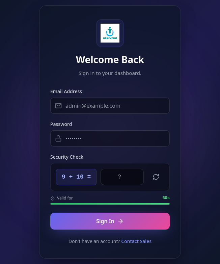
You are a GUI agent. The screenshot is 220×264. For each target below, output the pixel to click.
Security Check (66, 157)
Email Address (66, 91)
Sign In (110, 221)
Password (61, 124)
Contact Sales (136, 241)
